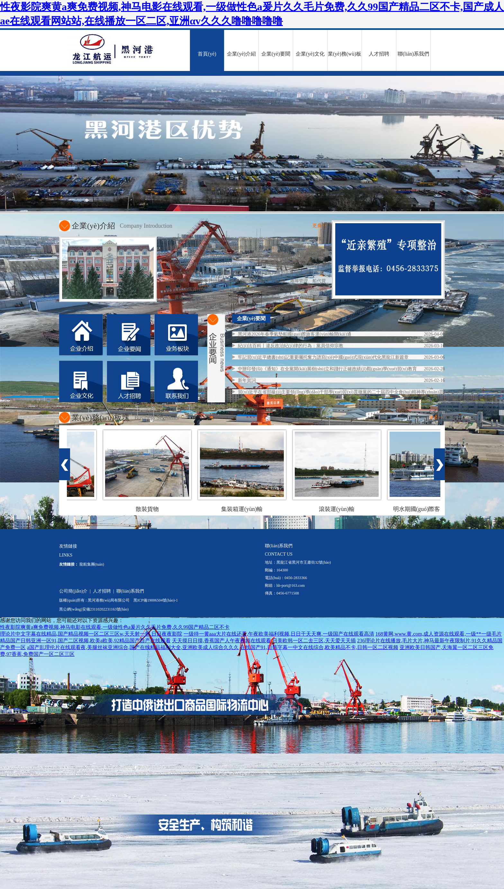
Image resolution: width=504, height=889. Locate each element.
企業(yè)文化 (310, 54)
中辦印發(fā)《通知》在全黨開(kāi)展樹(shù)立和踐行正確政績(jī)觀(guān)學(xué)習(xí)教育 (327, 368)
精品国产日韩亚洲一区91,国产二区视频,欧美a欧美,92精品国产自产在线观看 (85, 640)
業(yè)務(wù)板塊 (344, 61)
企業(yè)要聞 (275, 54)
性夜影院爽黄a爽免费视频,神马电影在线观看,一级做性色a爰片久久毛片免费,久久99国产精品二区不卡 (115, 627)
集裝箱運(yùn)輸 (244, 509)
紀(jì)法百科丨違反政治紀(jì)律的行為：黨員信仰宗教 (290, 345)
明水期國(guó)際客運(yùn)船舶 (433, 509)
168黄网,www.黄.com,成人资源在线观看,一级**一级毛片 (438, 634)
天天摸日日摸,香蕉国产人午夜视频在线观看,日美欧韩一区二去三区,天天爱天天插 (264, 640)
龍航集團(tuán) (91, 564)
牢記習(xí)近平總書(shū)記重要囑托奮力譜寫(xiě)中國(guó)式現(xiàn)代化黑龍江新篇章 (323, 357)
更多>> (319, 225)
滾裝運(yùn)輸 (338, 509)
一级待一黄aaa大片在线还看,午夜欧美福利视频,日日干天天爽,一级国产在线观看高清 (279, 634)
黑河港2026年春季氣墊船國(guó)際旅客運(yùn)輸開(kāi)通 (294, 334)
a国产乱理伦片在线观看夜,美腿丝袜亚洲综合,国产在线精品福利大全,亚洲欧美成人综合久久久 (133, 647)
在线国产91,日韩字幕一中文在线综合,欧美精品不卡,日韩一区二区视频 (319, 647)
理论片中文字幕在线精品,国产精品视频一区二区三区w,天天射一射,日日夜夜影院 (91, 634)
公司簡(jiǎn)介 (73, 591)
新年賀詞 (247, 380)
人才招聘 (379, 54)
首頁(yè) (207, 54)
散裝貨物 (149, 509)
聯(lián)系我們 (413, 54)
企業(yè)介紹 (241, 54)
